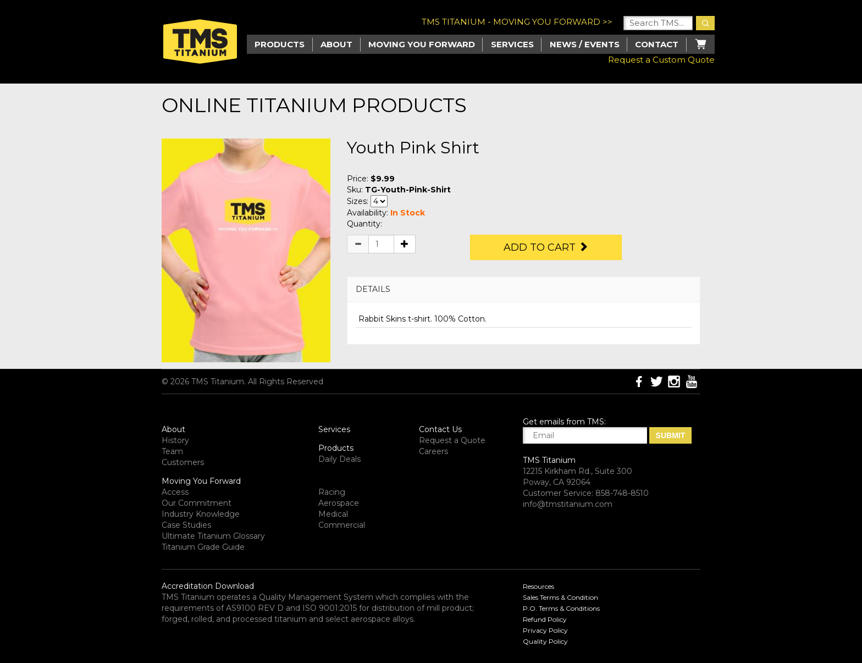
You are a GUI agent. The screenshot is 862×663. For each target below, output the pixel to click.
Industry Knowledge (201, 514)
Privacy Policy (545, 630)
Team (172, 451)
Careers (433, 451)
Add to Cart (546, 247)
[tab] (523, 289)
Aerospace (338, 503)
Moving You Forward (201, 481)
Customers (183, 462)
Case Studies (186, 525)
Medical (333, 514)
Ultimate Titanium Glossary (213, 536)
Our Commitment (196, 503)
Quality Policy (545, 641)
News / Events (585, 44)
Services (512, 44)
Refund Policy (545, 619)
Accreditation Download (208, 586)
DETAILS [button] (373, 289)
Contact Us (440, 429)
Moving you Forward (421, 44)
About (336, 44)
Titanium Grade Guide (203, 547)
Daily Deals (339, 459)
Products (335, 448)
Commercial (341, 525)
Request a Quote (452, 440)
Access (175, 492)
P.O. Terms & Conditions (561, 608)
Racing (331, 492)
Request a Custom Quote (661, 59)
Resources (538, 586)
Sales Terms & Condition (560, 597)
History (175, 440)
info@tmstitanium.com (567, 504)
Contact (656, 44)
